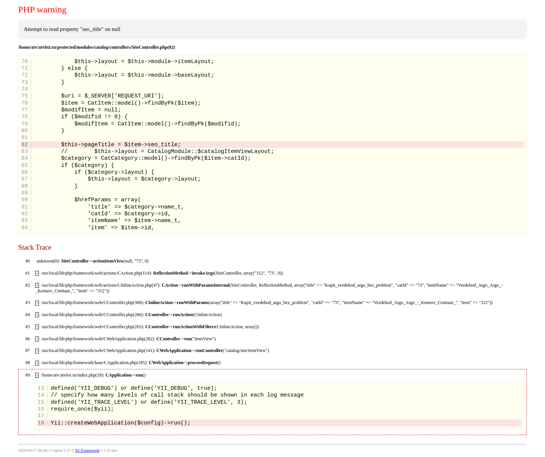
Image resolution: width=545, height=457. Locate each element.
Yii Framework (87, 450)
